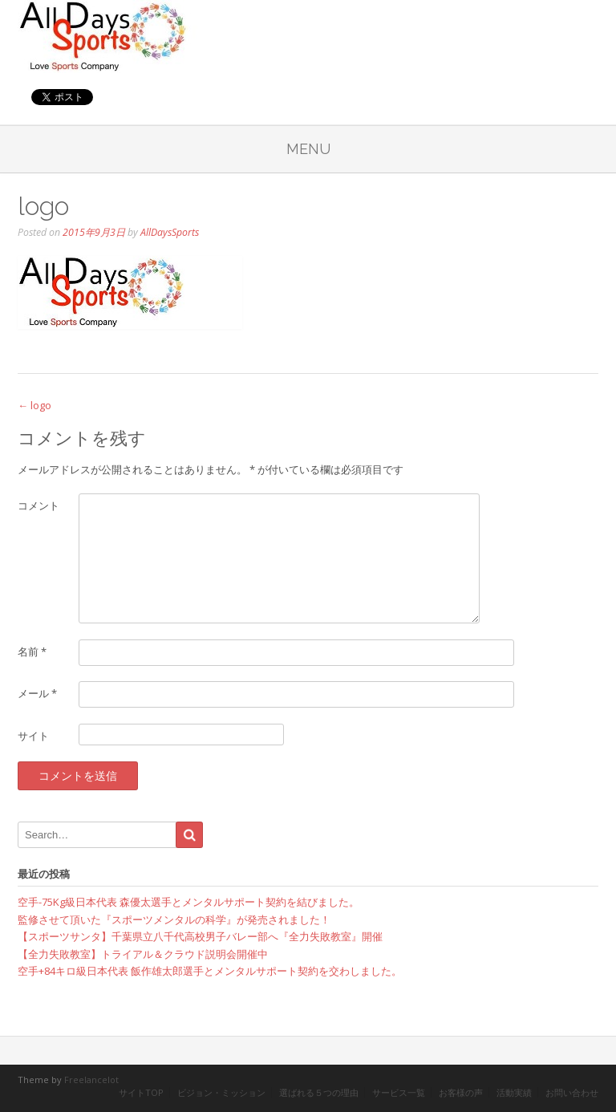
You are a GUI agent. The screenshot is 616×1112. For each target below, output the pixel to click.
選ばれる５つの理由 (319, 1092)
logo (34, 405)
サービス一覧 (398, 1092)
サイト (33, 735)
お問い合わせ (571, 1092)
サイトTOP (141, 1092)
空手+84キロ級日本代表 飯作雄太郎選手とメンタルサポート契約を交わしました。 (210, 971)
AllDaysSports (169, 232)
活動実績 (514, 1092)
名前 (32, 651)
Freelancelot (91, 1079)
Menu (308, 148)
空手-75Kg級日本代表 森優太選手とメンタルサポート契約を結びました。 (188, 902)
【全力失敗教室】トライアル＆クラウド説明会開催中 (143, 954)
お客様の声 (461, 1092)
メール (37, 693)
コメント (38, 505)
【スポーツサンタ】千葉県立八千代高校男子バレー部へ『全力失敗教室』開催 (200, 936)
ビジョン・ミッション (221, 1092)
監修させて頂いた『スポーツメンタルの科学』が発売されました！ (174, 919)
